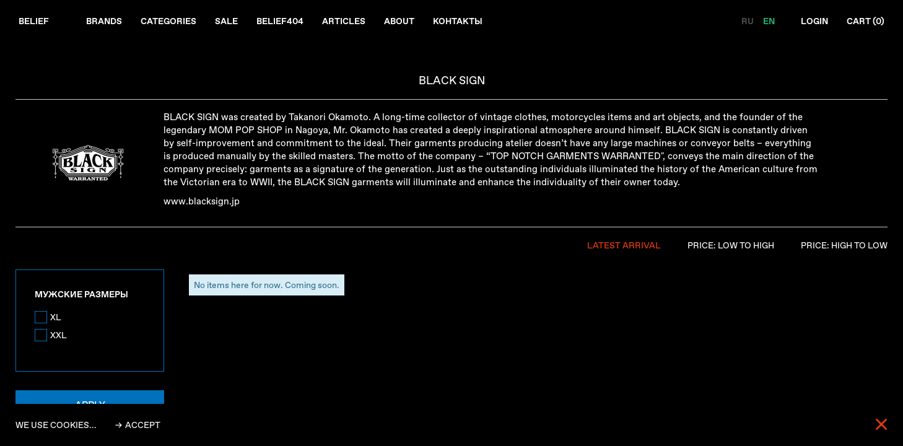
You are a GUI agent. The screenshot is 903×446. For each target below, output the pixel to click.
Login (814, 21)
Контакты (457, 21)
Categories (168, 21)
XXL (58, 335)
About (399, 21)
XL (55, 317)
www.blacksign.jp (202, 201)
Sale (226, 21)
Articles (343, 21)
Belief (34, 21)
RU (748, 21)
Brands (104, 21)
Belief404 (279, 21)
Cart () (865, 21)
